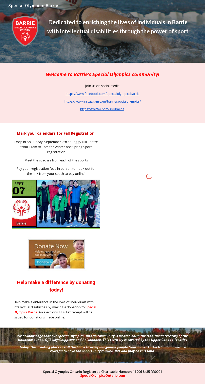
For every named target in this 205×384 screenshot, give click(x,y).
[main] (118, 26)
